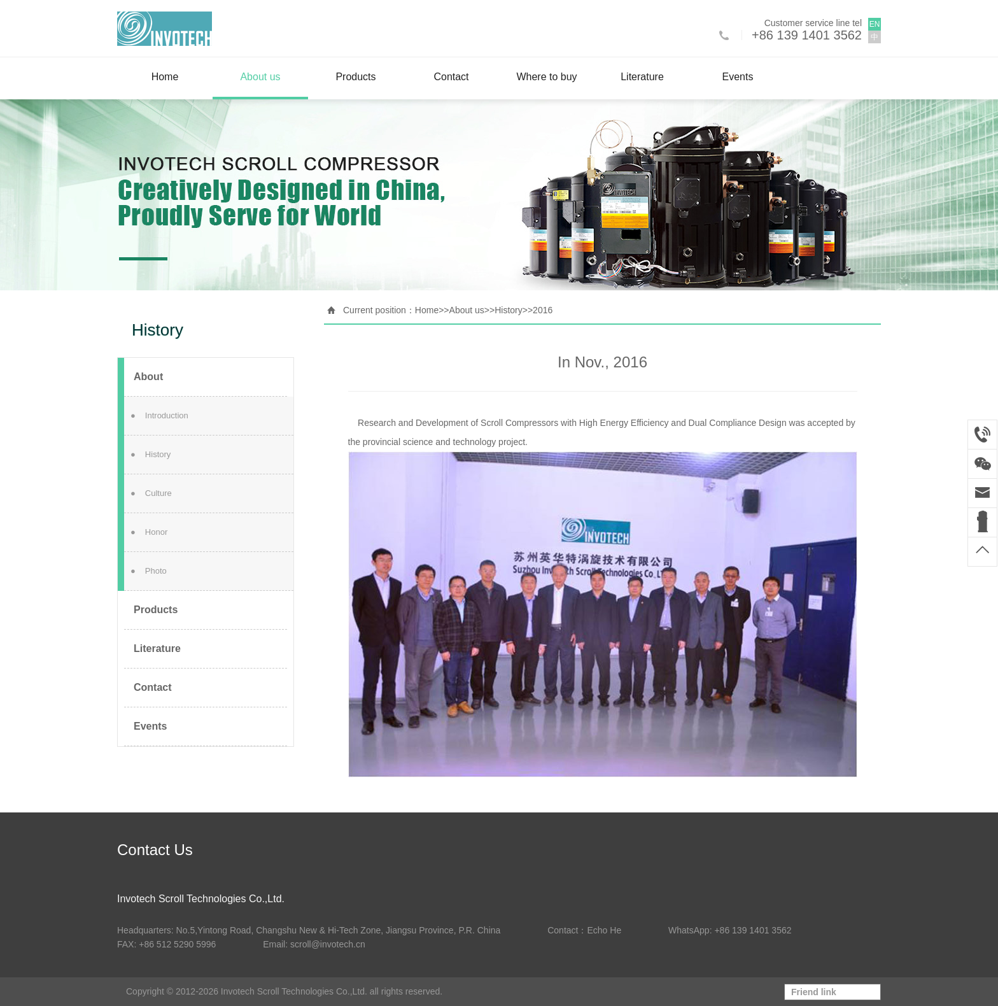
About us (260, 76)
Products (355, 76)
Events (738, 76)
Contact (450, 76)
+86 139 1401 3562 (807, 35)
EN (874, 24)
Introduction (159, 415)
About (148, 376)
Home (165, 76)
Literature (642, 76)
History (150, 454)
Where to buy (546, 76)
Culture (151, 493)
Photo (148, 571)
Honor (148, 532)
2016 (542, 310)
